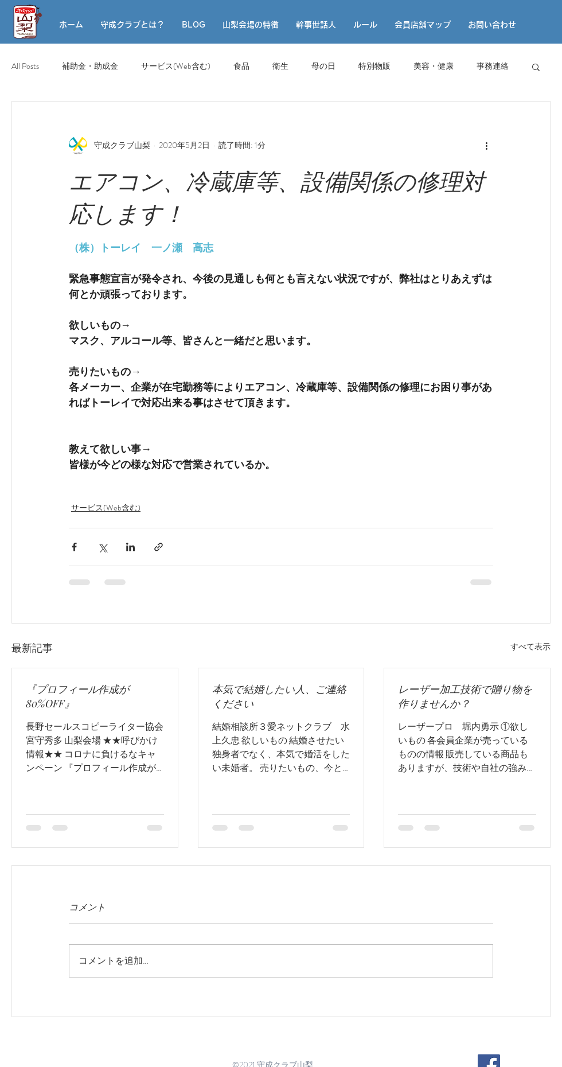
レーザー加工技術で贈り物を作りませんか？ (465, 696)
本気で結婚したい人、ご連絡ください (279, 696)
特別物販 (374, 66)
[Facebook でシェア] (74, 547)
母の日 (323, 66)
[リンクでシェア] (158, 547)
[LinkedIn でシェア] (130, 547)
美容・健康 (433, 66)
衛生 (280, 66)
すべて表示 (530, 646)
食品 (241, 66)
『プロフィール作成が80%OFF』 (77, 696)
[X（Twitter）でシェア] (102, 547)
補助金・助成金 (90, 66)
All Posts (25, 66)
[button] (535, 66)
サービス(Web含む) (175, 66)
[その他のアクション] (486, 145)
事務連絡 (493, 66)
